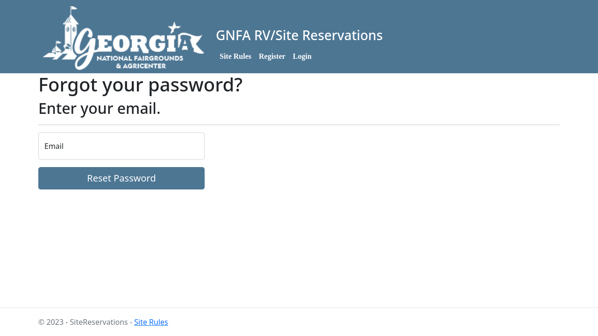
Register (272, 56)
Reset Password (121, 178)
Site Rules (235, 56)
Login (302, 56)
